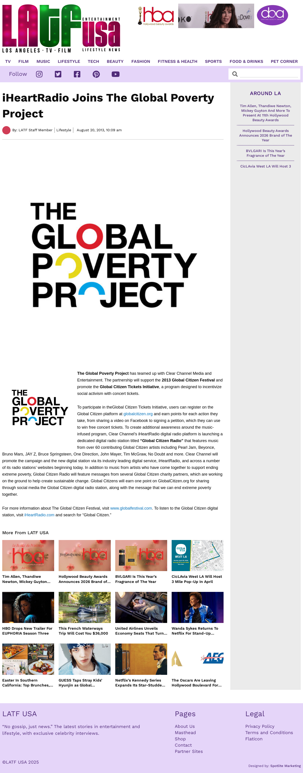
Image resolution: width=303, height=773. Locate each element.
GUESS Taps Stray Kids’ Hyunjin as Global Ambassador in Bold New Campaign (82, 683)
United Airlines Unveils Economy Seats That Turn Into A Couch (139, 631)
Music (43, 61)
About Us (185, 726)
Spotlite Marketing (285, 766)
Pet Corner (284, 61)
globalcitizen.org (138, 414)
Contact (183, 745)
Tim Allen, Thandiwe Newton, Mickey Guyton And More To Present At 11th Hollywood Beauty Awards (24, 579)
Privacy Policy (259, 726)
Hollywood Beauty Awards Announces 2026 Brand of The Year (83, 579)
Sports (213, 61)
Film (23, 61)
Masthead (185, 732)
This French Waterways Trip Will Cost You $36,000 (83, 630)
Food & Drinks (246, 61)
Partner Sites (189, 751)
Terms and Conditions (269, 732)
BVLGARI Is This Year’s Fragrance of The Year (136, 579)
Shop (180, 738)
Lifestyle (69, 61)
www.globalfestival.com (131, 508)
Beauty (115, 61)
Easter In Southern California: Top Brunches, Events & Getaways (26, 683)
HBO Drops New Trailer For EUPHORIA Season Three (27, 630)
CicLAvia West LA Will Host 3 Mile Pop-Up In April (197, 579)
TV (8, 61)
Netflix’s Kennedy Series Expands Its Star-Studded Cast (139, 683)
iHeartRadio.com (39, 515)
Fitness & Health (177, 61)
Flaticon (253, 738)
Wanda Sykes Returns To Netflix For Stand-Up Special (195, 631)
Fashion (140, 61)
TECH (93, 61)
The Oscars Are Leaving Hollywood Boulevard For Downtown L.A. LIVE (195, 683)
